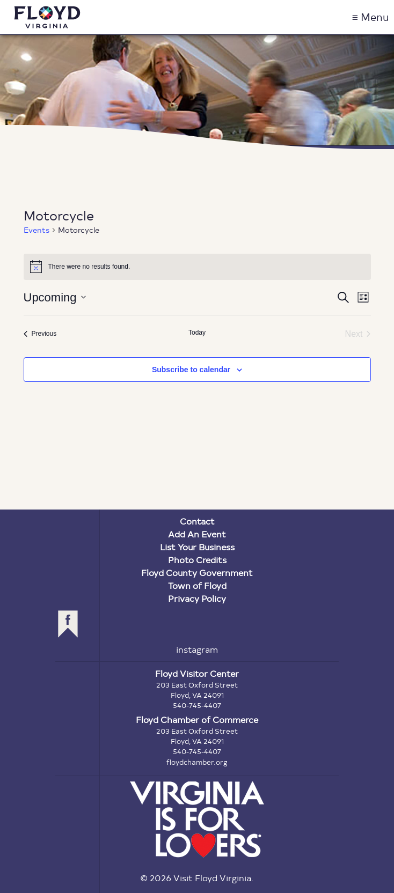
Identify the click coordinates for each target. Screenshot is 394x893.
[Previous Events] (40, 334)
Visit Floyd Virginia (47, 17)
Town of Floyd (197, 585)
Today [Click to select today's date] (197, 332)
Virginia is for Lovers (197, 819)
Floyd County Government (197, 572)
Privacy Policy (197, 598)
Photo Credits (197, 559)
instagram (197, 649)
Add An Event (197, 534)
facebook (68, 624)
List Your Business (197, 547)
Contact (197, 521)
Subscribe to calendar (191, 369)
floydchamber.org (197, 762)
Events (36, 230)
